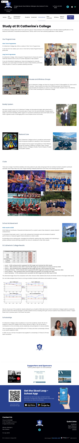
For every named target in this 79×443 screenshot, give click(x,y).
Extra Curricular (49, 17)
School (4, 17)
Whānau (56, 17)
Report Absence (72, 426)
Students (27, 17)
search (76, 17)
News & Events (62, 17)
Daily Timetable (72, 428)
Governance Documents (17, 17)
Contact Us (70, 17)
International (41, 17)
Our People (9, 17)
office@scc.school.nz (11, 422)
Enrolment (34, 17)
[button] (5, 1)
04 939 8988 (9, 420)
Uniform (74, 429)
